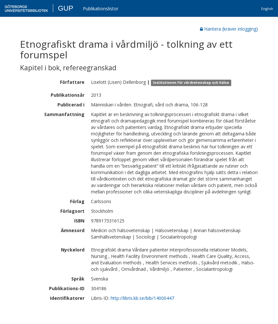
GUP (65, 8)
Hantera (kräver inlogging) (229, 29)
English (267, 8)
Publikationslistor (100, 8)
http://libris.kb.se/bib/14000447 (142, 298)
